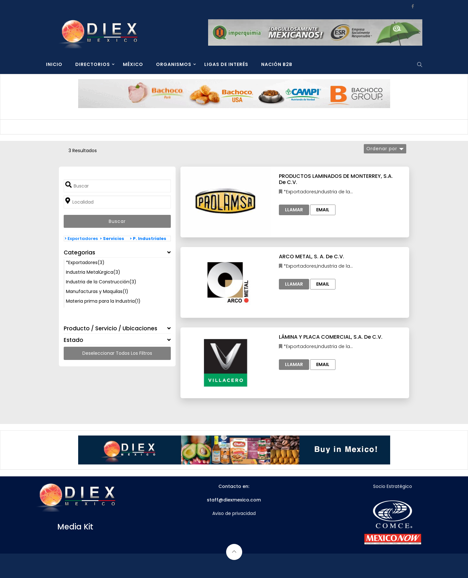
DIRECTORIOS (92, 64)
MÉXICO (133, 64)
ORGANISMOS (173, 64)
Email (322, 209)
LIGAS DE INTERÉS (226, 64)
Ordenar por (381, 148)
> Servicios (112, 238)
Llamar (294, 209)
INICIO (54, 64)
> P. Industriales (148, 238)
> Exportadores (81, 238)
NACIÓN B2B (276, 64)
